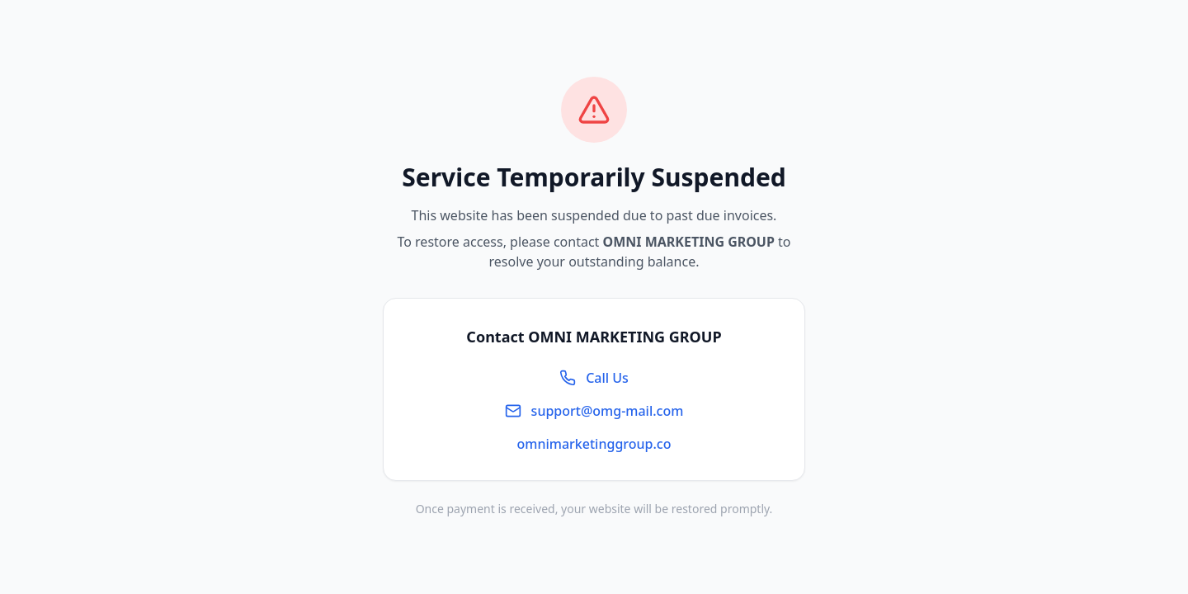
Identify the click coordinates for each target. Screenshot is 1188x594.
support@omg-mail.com (594, 411)
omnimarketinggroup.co (594, 444)
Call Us (594, 378)
